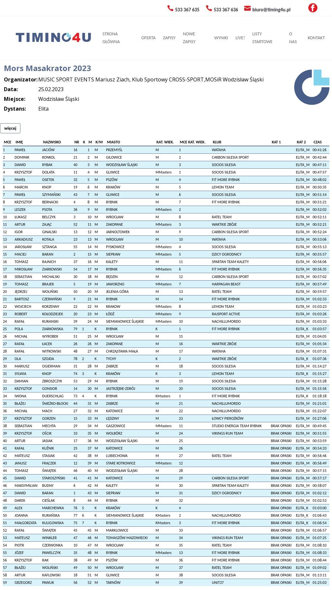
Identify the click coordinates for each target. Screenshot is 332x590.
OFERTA (148, 38)
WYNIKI (221, 38)
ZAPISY (169, 38)
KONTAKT (316, 38)
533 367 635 (187, 10)
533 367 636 (226, 10)
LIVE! (240, 38)
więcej (10, 128)
